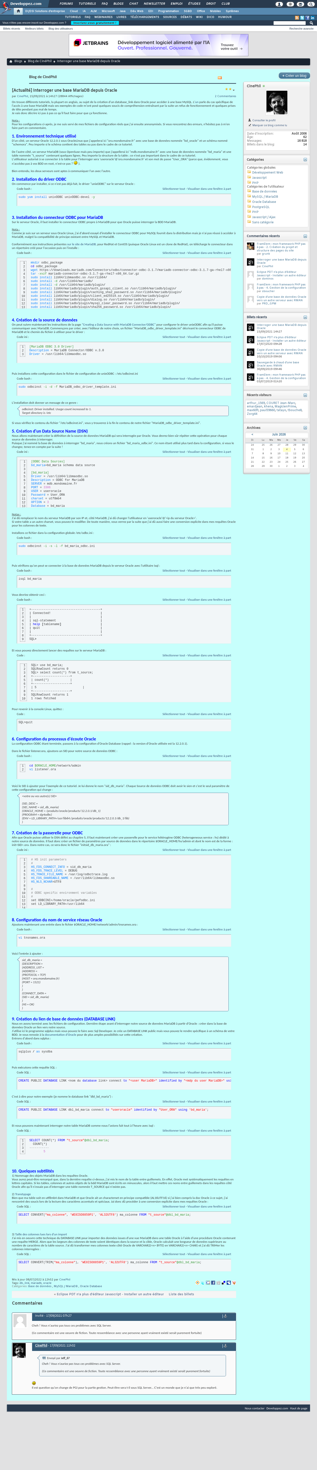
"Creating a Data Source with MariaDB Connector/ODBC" (119, 324)
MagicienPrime (285, 407)
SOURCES (170, 17)
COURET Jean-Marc (280, 403)
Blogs (118, 4)
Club (225, 4)
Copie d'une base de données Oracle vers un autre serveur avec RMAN (281, 298)
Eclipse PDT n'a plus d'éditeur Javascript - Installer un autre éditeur (110, 1294)
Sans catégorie (263, 223)
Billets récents (11, 28)
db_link (24, 1283)
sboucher (268, 291)
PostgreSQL (261, 207)
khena (268, 407)
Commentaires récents (263, 236)
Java (122, 11)
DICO (210, 17)
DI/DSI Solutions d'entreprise (45, 11)
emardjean (254, 407)
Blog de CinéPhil (40, 61)
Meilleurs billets (34, 28)
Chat (133, 4)
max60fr (253, 410)
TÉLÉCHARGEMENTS (144, 17)
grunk (266, 254)
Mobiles (215, 11)
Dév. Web (136, 11)
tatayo (281, 410)
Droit (210, 4)
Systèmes (232, 11)
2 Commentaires (225, 96)
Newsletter (154, 4)
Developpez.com (277, 1408)
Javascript (259, 178)
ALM (94, 11)
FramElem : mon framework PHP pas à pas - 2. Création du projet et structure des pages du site (281, 247)
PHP (255, 183)
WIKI (199, 17)
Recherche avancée (301, 28)
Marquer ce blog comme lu (267, 125)
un (197, 102)
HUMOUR (225, 17)
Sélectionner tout (174, 189)
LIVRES (121, 17)
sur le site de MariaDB (81, 244)
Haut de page (298, 1408)
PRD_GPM (269, 303)
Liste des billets (181, 1294)
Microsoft (108, 11)
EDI (150, 11)
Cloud (74, 11)
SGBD (188, 11)
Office (201, 11)
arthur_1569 (256, 403)
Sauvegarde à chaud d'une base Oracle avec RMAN (278, 364)
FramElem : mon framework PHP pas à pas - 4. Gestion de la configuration (281, 286)
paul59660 (267, 410)
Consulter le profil (262, 120)
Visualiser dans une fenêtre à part (209, 189)
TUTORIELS (73, 17)
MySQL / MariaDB (66, 1286)
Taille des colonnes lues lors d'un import (41, 1234)
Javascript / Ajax (264, 217)
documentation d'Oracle (60, 1034)
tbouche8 (295, 410)
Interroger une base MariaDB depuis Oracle (282, 261)
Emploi (176, 4)
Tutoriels (87, 4)
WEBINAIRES (103, 17)
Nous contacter (254, 1408)
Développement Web (267, 173)
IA (84, 11)
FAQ (104, 4)
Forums (66, 4)
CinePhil (64, 1279)
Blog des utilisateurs (61, 28)
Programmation (168, 11)
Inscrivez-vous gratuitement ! (95, 22)
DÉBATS (186, 17)
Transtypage (23, 1194)
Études (194, 4)
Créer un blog (294, 75)
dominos (268, 278)
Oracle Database (91, 1286)
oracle (47, 1283)
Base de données (40, 1286)
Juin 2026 (279, 435)
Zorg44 (252, 414)
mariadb (36, 1283)
